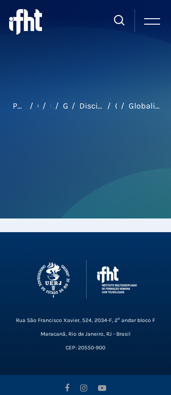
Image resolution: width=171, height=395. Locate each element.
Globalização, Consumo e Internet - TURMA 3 (145, 106)
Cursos (37, 106)
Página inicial (19, 106)
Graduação (65, 106)
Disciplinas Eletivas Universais (91, 106)
